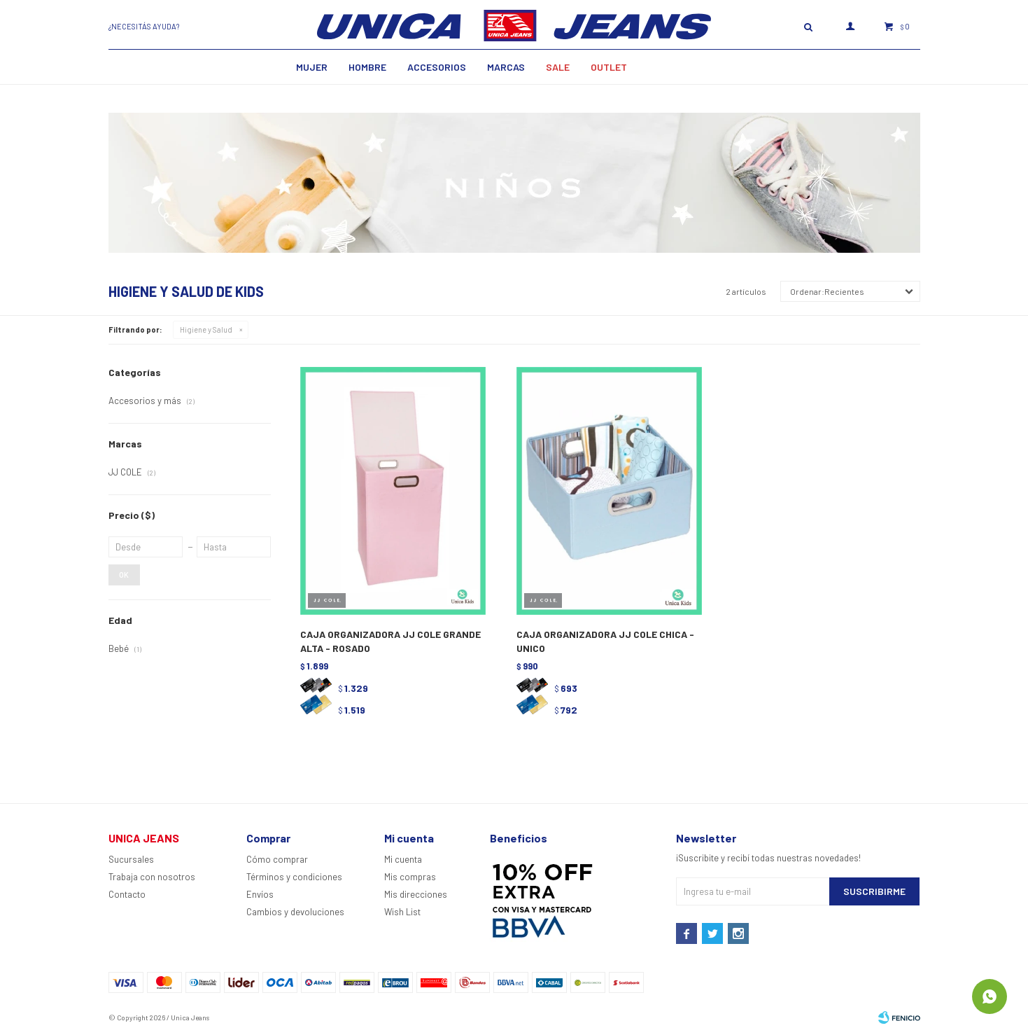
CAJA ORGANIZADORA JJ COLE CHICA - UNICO (605, 641)
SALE (558, 67)
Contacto (127, 894)
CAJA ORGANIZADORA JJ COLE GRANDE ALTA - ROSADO (390, 641)
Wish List (402, 911)
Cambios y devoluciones (295, 911)
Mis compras (410, 876)
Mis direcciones (415, 894)
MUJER (312, 67)
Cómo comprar (277, 859)
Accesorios (436, 67)
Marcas (506, 67)
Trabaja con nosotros (151, 876)
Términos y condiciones (294, 876)
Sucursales (131, 859)
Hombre (367, 67)
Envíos (260, 894)
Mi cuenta (403, 859)
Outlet (609, 67)
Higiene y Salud (206, 329)
